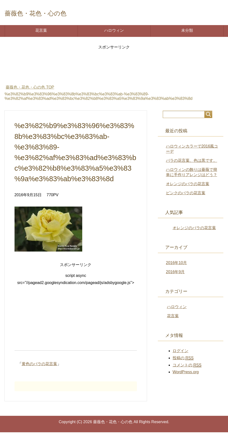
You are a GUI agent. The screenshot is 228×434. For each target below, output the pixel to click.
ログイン (180, 352)
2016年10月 (176, 264)
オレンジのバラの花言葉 (187, 185)
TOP (30, 89)
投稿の (183, 360)
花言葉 (41, 32)
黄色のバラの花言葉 (39, 365)
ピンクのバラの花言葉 (185, 195)
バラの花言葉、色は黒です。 (191, 162)
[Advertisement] (114, 67)
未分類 (187, 32)
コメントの (187, 367)
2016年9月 (175, 273)
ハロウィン (114, 32)
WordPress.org (186, 374)
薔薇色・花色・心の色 (49, 13)
